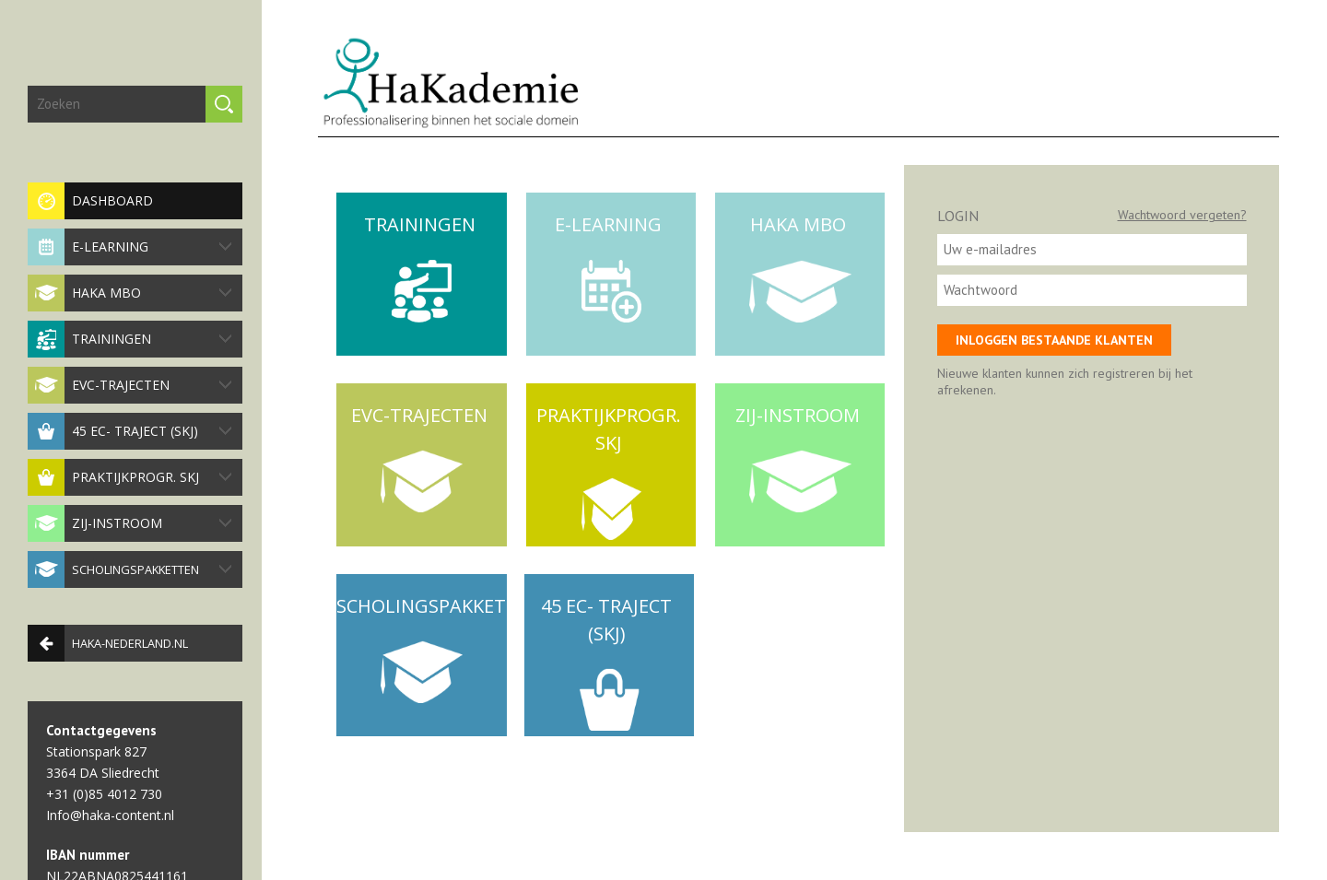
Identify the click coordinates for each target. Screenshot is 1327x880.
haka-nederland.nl (108, 643)
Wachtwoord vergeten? (1182, 214)
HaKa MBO (129, 293)
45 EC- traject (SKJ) (129, 431)
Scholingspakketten (129, 569)
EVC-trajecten (129, 385)
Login (958, 215)
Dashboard (90, 200)
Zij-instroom (129, 523)
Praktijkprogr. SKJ (129, 477)
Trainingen (129, 339)
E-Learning (129, 247)
